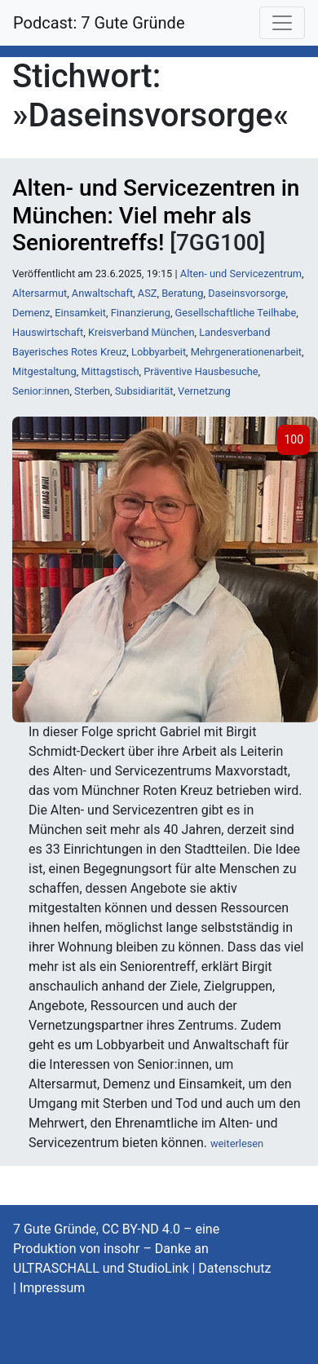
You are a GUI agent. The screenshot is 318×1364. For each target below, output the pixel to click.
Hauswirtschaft (47, 332)
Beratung (182, 293)
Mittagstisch (110, 371)
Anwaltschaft (102, 293)
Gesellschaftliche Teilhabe (236, 313)
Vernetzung (204, 391)
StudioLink (157, 1268)
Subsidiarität (144, 391)
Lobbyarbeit (158, 352)
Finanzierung (140, 313)
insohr (121, 1248)
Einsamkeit (80, 313)
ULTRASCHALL (56, 1268)
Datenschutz (234, 1268)
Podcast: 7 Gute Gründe (99, 23)
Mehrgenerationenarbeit (246, 352)
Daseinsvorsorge (246, 293)
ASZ (147, 293)
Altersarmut (39, 293)
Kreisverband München (141, 332)
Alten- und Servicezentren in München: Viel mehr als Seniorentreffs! (155, 215)
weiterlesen (236, 1143)
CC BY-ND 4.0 (141, 1229)
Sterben (92, 391)
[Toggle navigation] (282, 23)
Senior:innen (40, 391)
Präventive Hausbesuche (201, 371)
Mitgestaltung (44, 371)
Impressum (53, 1288)
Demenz (31, 313)
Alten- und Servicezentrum (241, 273)
